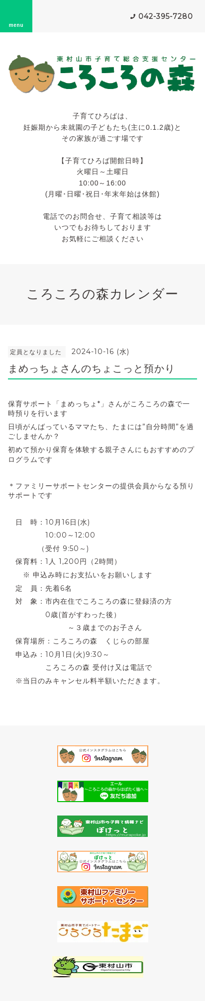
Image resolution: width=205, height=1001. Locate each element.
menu (16, 16)
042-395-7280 (165, 16)
